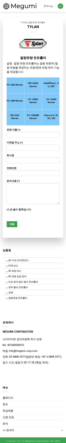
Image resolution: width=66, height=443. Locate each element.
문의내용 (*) (33, 193)
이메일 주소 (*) (33, 147)
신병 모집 (8, 417)
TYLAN (24, 22)
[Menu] (60, 6)
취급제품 (8, 410)
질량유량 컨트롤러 (37, 22)
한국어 (49, 6)
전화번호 (33, 172)
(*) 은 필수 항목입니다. (19, 209)
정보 (5, 404)
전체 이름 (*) (33, 134)
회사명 (33, 159)
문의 (5, 423)
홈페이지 (8, 397)
